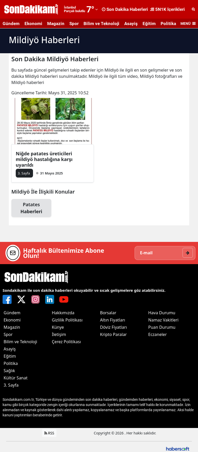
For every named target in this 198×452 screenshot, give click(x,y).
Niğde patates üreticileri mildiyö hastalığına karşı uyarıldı (44, 159)
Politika (168, 23)
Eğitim (149, 23)
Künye (58, 327)
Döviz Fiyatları (113, 327)
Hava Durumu (161, 313)
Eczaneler (157, 334)
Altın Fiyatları (112, 320)
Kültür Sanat (16, 378)
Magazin (55, 23)
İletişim (59, 334)
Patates (31, 208)
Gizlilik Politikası (67, 320)
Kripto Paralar (113, 334)
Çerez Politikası (66, 341)
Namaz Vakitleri (163, 320)
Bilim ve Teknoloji (101, 23)
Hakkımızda (63, 313)
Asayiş (131, 23)
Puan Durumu (162, 327)
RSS (49, 433)
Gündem (11, 23)
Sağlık (9, 370)
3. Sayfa (11, 385)
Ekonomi (33, 23)
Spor (74, 23)
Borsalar (108, 313)
